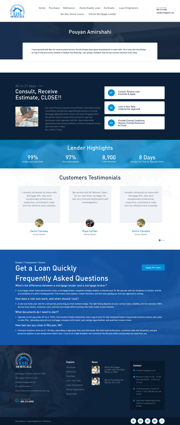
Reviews (47, 421)
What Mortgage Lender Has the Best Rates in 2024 (114, 369)
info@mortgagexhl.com (165, 13)
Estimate (109, 7)
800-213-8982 (165, 9)
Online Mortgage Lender (102, 14)
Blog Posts (71, 393)
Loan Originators (128, 7)
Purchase (54, 7)
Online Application (75, 389)
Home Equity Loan (89, 7)
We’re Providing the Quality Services (114, 381)
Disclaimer (20, 421)
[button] (159, 240)
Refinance (69, 7)
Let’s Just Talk (73, 380)
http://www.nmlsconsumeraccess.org (32, 390)
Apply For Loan (153, 267)
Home (42, 7)
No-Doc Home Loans (72, 14)
